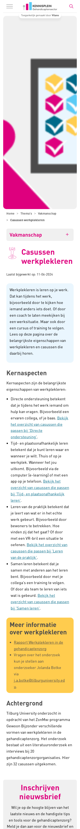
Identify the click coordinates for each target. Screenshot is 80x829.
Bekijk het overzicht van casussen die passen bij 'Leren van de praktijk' (39, 551)
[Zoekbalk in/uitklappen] (71, 6)
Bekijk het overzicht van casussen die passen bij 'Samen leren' (40, 601)
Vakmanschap (26, 235)
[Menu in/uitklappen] (9, 6)
